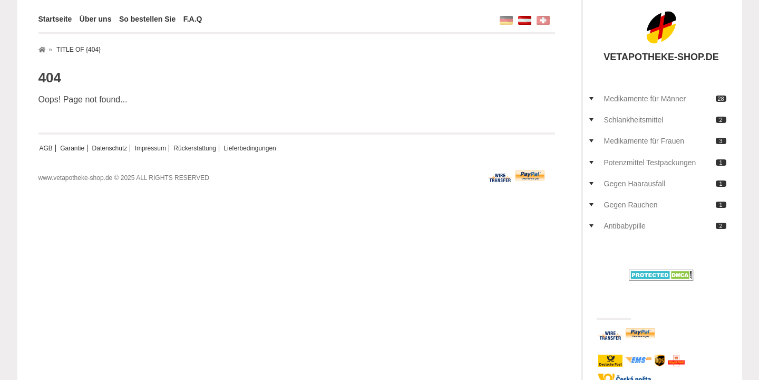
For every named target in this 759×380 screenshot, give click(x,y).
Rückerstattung (194, 148)
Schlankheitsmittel (665, 120)
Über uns (96, 19)
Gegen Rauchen (665, 205)
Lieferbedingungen (249, 148)
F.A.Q (192, 19)
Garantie (72, 148)
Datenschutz (110, 148)
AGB (46, 148)
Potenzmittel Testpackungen (665, 162)
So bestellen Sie (147, 19)
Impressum (150, 148)
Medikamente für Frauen (665, 141)
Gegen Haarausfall (665, 183)
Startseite (55, 19)
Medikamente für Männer (665, 98)
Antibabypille (665, 226)
